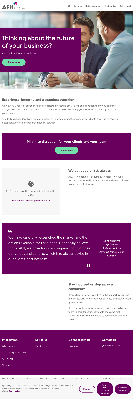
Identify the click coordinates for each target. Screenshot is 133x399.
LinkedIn (73, 346)
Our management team (15, 352)
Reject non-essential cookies (105, 390)
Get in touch (42, 346)
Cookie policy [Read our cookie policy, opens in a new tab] (14, 392)
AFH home (7, 359)
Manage (87, 390)
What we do (8, 346)
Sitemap (6, 365)
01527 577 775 (112, 345)
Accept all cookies (122, 390)
